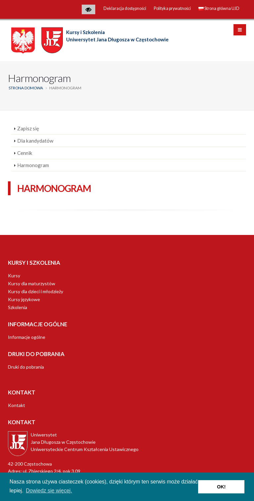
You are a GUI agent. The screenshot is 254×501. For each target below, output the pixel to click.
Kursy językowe (24, 299)
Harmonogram (33, 165)
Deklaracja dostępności (125, 8)
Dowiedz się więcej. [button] (49, 490)
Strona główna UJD (218, 8)
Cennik (24, 153)
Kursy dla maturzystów (31, 283)
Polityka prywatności (172, 8)
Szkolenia (17, 307)
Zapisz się (28, 128)
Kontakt (16, 405)
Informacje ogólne (26, 337)
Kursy (14, 275)
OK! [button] (221, 486)
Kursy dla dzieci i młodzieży (35, 291)
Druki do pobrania (26, 367)
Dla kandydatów (35, 141)
